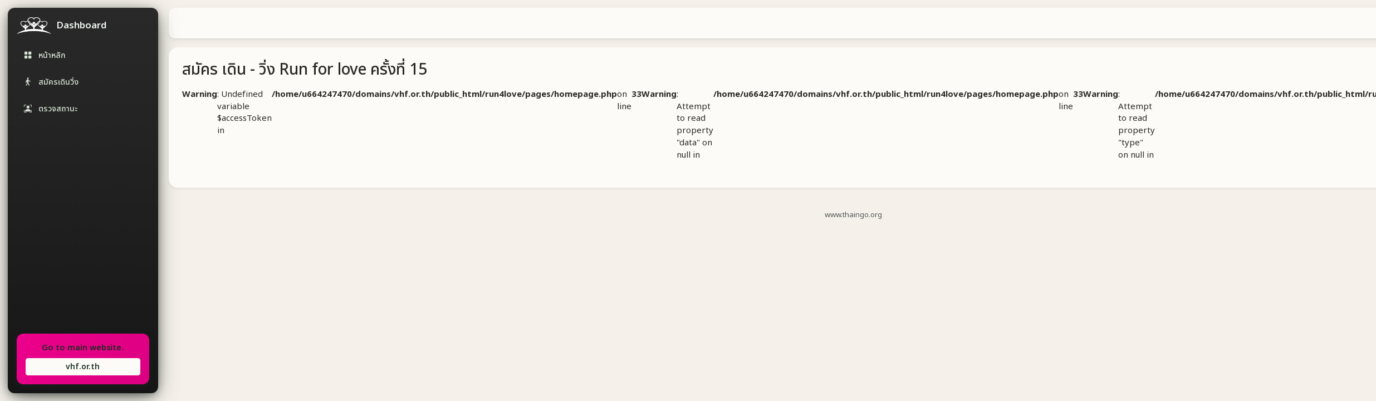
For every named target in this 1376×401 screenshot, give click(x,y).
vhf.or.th (83, 367)
